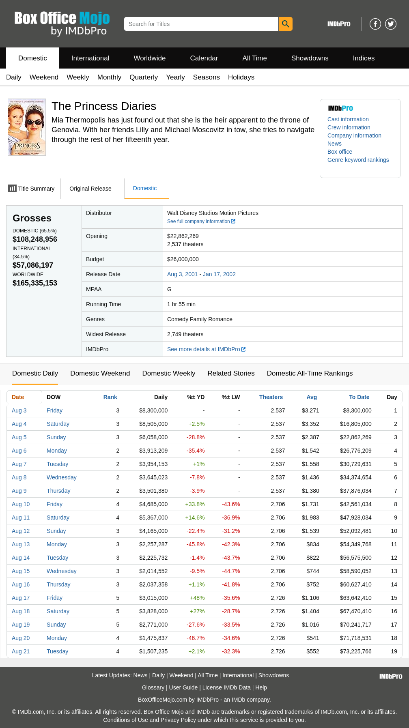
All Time (255, 58)
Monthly (109, 77)
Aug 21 (21, 651)
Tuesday (57, 464)
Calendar (204, 58)
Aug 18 (21, 611)
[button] (360, 164)
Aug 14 (21, 557)
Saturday (58, 424)
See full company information (201, 221)
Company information (354, 135)
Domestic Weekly (168, 373)
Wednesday (62, 477)
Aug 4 (19, 424)
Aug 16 (21, 584)
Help (261, 687)
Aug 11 (21, 517)
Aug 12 (21, 531)
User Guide (183, 687)
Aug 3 (19, 410)
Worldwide (149, 58)
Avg (311, 397)
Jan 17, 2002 (219, 274)
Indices (364, 58)
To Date (359, 397)
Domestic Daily (35, 373)
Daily (14, 77)
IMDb (238, 699)
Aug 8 (19, 477)
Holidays (241, 77)
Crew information (348, 127)
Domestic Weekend (100, 373)
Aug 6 (19, 450)
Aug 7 (19, 464)
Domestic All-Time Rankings (310, 373)
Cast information (348, 119)
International (90, 58)
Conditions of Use (125, 720)
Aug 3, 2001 (182, 274)
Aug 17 (21, 598)
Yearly (175, 77)
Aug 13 (21, 544)
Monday (57, 450)
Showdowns (310, 58)
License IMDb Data (226, 687)
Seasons (206, 77)
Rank (110, 397)
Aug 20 (21, 638)
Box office (339, 151)
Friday (54, 410)
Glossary (153, 687)
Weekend (44, 77)
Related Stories (230, 373)
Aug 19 (21, 624)
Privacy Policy (178, 720)
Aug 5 (19, 437)
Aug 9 (19, 490)
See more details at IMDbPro (206, 349)
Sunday (56, 437)
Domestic (32, 58)
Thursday (58, 490)
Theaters (271, 397)
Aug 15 (21, 571)
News (334, 143)
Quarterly (143, 77)
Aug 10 (21, 504)
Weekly (78, 77)
